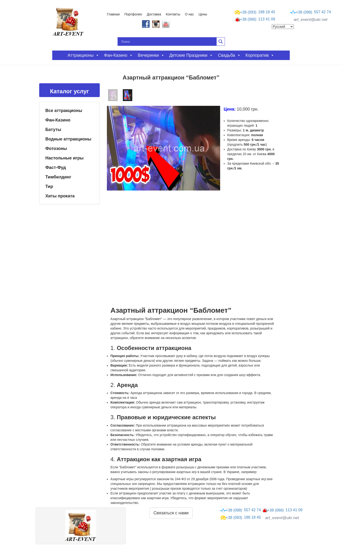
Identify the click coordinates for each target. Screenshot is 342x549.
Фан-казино (118, 55)
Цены (203, 14)
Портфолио (133, 14)
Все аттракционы (63, 110)
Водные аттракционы (68, 139)
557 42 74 (310, 12)
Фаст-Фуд (55, 167)
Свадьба (229, 55)
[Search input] (168, 41)
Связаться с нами (171, 513)
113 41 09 (254, 19)
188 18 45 (254, 12)
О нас (189, 14)
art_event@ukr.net (310, 19)
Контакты (173, 14)
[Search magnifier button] (221, 41)
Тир (49, 186)
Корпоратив (260, 55)
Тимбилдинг (58, 177)
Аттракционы (83, 55)
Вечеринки (151, 55)
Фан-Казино (58, 120)
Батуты (53, 129)
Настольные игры (64, 158)
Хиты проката (60, 196)
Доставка (154, 14)
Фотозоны (56, 148)
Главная (113, 14)
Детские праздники (191, 55)
